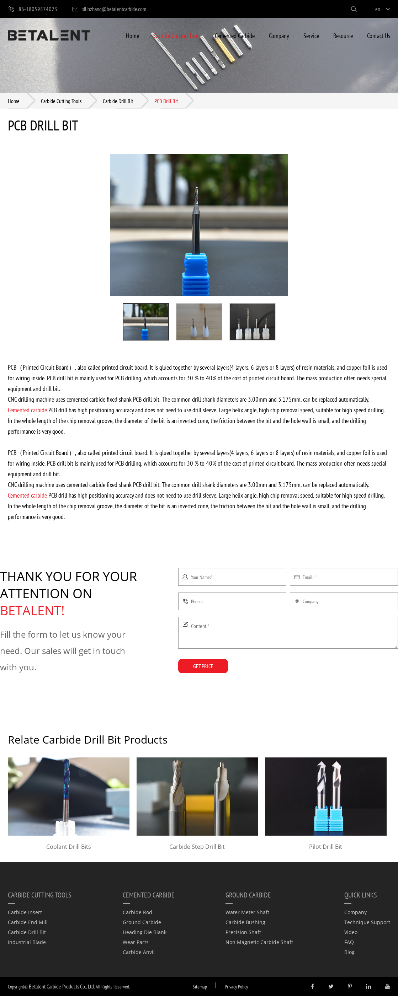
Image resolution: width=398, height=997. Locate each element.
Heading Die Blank (144, 932)
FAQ (349, 942)
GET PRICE (203, 666)
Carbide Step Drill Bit (197, 847)
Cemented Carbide (235, 35)
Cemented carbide (27, 410)
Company (279, 35)
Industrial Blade (27, 942)
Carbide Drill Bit (118, 101)
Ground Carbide (142, 923)
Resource (343, 35)
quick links (360, 895)
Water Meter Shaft (247, 913)
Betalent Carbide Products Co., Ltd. (62, 987)
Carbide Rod (137, 913)
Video (350, 932)
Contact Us (378, 35)
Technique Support (367, 923)
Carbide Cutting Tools (177, 35)
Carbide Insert (25, 913)
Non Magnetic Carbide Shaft (259, 942)
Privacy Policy (236, 987)
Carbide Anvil (139, 952)
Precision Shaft (243, 932)
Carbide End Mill (28, 923)
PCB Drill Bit (166, 101)
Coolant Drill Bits (68, 847)
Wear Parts (136, 942)
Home (132, 35)
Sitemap (200, 987)
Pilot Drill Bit (325, 847)
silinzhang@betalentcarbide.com (108, 9)
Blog (349, 952)
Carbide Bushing (245, 923)
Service (311, 35)
